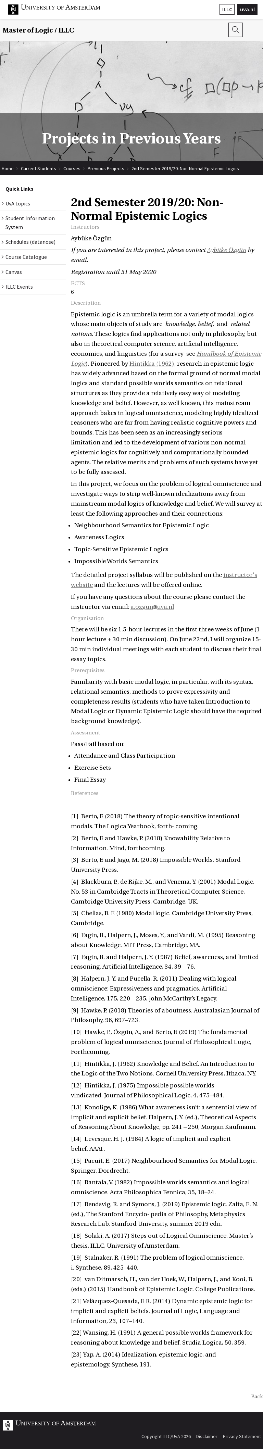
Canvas (13, 271)
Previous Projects (106, 168)
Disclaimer (206, 1436)
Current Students (38, 168)
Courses (71, 168)
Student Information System (30, 222)
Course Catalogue (26, 256)
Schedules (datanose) (30, 241)
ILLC (227, 9)
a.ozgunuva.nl (152, 606)
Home (8, 168)
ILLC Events (19, 286)
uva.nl (247, 9)
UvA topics (17, 203)
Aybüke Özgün (226, 250)
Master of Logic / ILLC (38, 30)
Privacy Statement (242, 1436)
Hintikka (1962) (151, 363)
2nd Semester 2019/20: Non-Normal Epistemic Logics (185, 168)
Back (257, 1397)
